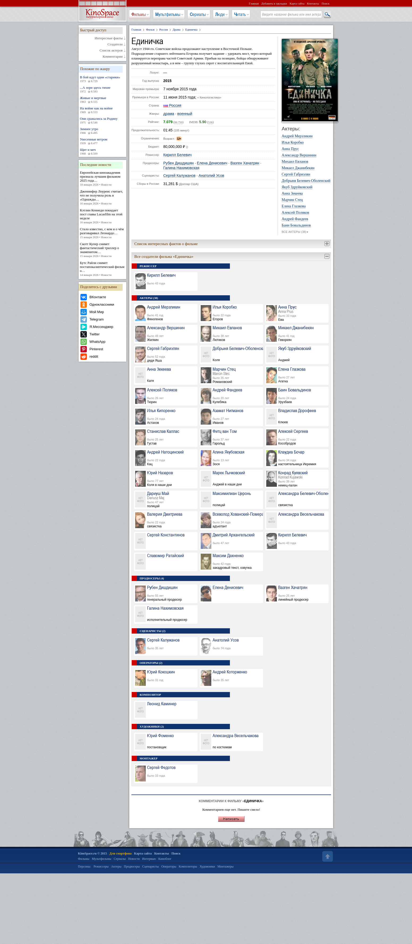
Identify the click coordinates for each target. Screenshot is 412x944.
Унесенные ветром (102, 141)
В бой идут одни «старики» (102, 79)
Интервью (149, 859)
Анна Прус (290, 149)
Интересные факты (109, 38)
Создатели (115, 44)
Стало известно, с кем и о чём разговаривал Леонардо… (102, 233)
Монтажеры (225, 866)
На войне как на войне (102, 110)
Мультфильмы (167, 14)
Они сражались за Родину (102, 121)
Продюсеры (132, 866)
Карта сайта (297, 3)
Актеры (116, 866)
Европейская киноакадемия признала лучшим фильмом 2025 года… (102, 178)
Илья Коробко (293, 142)
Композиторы (188, 866)
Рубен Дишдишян (178, 163)
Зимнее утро (102, 131)
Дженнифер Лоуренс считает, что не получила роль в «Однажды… (102, 197)
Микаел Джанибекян (298, 168)
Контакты (313, 3)
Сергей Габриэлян (296, 174)
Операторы (168, 866)
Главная (254, 3)
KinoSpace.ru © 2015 (92, 853)
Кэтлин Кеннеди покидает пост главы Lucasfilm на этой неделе (102, 216)
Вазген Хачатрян (244, 163)
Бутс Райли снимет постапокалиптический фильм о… (102, 269)
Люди (220, 14)
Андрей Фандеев (295, 219)
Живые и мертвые (102, 100)
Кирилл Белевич (177, 155)
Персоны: (84, 866)
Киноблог (164, 859)
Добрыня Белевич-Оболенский (306, 181)
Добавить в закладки (274, 3)
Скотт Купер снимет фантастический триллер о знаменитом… (102, 250)
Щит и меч (102, 152)
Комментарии (113, 56)
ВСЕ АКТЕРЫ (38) (295, 232)
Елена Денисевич (212, 163)
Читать (240, 14)
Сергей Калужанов (179, 176)
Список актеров (111, 50)
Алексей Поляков (295, 213)
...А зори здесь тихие (102, 89)
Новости (134, 859)
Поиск (325, 3)
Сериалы (198, 14)
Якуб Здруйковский (297, 187)
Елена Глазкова (294, 206)
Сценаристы (150, 866)
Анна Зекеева (292, 193)
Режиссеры (101, 866)
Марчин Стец (292, 200)
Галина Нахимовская (181, 168)
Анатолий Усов (211, 176)
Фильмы (138, 14)
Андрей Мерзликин (297, 136)
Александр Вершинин (299, 155)
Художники (207, 866)
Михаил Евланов (295, 162)
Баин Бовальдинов (296, 225)
